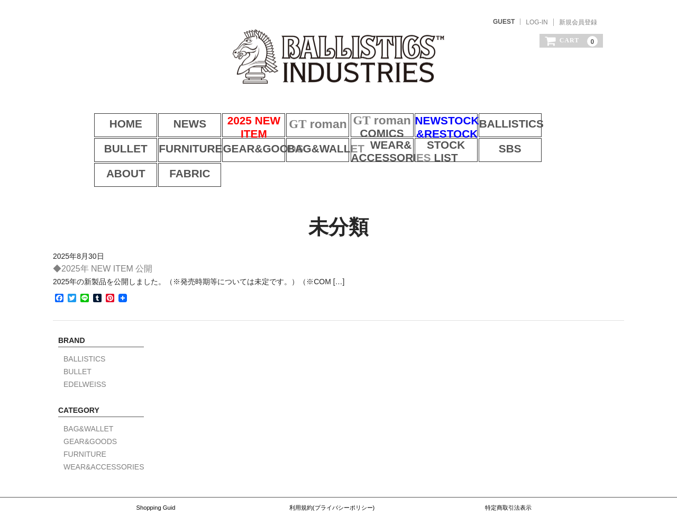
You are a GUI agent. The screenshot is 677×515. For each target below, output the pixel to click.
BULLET (569, 115)
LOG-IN (536, 22)
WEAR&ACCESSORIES (305, 142)
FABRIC (570, 142)
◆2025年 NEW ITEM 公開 (102, 232)
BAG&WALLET (240, 142)
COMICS (371, 115)
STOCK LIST (371, 142)
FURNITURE (107, 142)
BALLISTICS (504, 115)
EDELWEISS (84, 349)
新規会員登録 (578, 22)
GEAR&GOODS (173, 142)
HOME (107, 115)
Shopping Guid (155, 471)
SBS (437, 142)
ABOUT (504, 142)
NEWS (173, 115)
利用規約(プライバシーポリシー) (331, 471)
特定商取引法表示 (508, 471)
